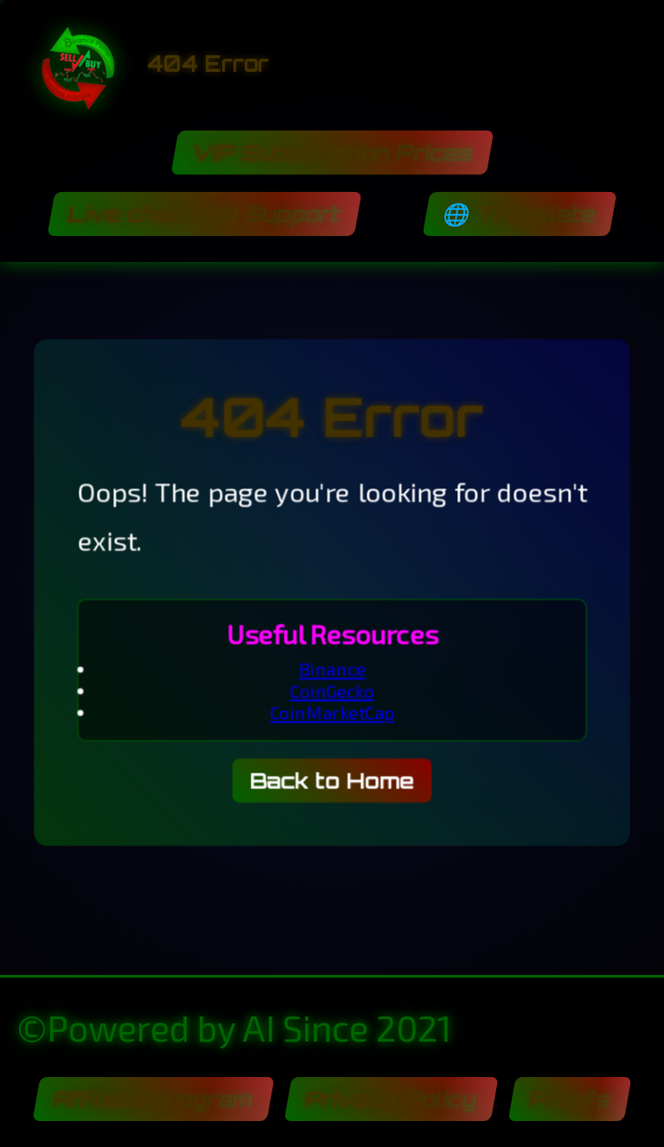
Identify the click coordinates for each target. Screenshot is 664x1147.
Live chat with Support (205, 214)
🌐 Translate (519, 214)
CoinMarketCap (332, 717)
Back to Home (332, 789)
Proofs (569, 1099)
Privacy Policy (391, 1099)
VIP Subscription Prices (332, 152)
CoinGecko (332, 695)
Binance (332, 672)
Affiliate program (153, 1099)
